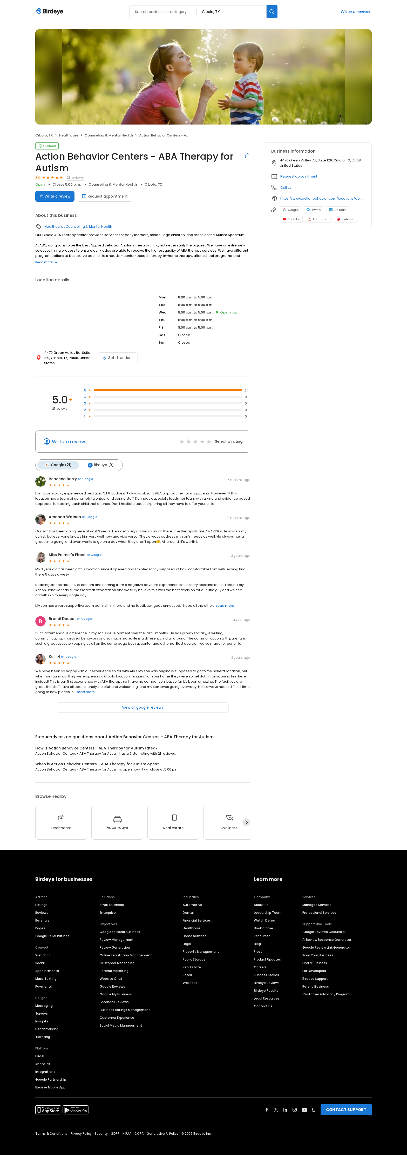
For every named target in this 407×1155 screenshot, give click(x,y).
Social (40, 957)
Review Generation (115, 941)
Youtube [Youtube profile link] (291, 219)
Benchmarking (46, 1023)
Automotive (192, 899)
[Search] (272, 11)
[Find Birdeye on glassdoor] (313, 1103)
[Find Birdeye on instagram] (295, 1103)
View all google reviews (142, 701)
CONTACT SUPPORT (346, 1103)
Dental (188, 906)
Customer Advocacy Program (326, 988)
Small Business (112, 899)
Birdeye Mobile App (50, 1081)
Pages (40, 922)
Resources (262, 930)
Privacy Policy (81, 1127)
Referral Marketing (114, 965)
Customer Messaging (117, 957)
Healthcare (68, 135)
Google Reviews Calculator (323, 926)
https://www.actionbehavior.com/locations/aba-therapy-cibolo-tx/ (322, 198)
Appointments (47, 965)
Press (258, 945)
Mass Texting (46, 972)
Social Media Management (121, 1019)
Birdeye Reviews (267, 977)
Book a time (263, 922)
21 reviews (75, 177)
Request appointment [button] (298, 176)
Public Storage (194, 953)
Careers (260, 961)
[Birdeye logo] (50, 11)
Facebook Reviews (114, 996)
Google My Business (116, 988)
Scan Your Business (317, 949)
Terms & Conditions (51, 1127)
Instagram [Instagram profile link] (318, 219)
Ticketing (42, 1031)
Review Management (117, 933)
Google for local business (120, 926)
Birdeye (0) (99, 459)
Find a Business (314, 957)
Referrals (42, 914)
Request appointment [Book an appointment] (105, 196)
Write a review (355, 12)
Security (101, 1127)
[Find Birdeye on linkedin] (285, 1103)
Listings (41, 899)
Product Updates (267, 953)
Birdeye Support (315, 972)
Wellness (190, 977)
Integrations (45, 1065)
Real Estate (192, 961)
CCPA (139, 1127)
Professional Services (319, 906)
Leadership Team (268, 906)
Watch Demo (264, 914)
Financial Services (197, 914)
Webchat (42, 949)
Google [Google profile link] (291, 210)
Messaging (44, 999)
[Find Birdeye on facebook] (267, 1103)
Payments (43, 980)
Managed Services (316, 899)
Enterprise (108, 906)
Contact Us (263, 1000)
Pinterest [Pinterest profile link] (346, 219)
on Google (85, 473)
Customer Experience (117, 1011)
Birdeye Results (266, 984)
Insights (41, 1015)
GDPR (115, 1127)
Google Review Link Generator (326, 941)
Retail (187, 969)
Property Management (201, 945)
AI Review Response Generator (326, 933)
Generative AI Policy (162, 1127)
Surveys (41, 1007)
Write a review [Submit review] (54, 196)
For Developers (314, 965)
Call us (285, 187)
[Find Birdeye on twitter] (276, 1103)
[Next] (246, 816)
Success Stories (266, 969)
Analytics (42, 1058)
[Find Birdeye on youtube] (304, 1103)
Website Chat (111, 972)
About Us (261, 899)
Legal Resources (267, 992)
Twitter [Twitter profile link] (314, 210)
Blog (257, 938)
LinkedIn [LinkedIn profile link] (338, 210)
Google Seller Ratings (52, 930)
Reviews (41, 906)
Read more (46, 262)
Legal (187, 938)
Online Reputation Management (126, 949)
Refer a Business (315, 980)
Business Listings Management (125, 1004)
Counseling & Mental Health (109, 135)
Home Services (194, 930)
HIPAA (127, 1127)
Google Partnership (50, 1073)
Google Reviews (112, 980)
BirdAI (39, 1050)
